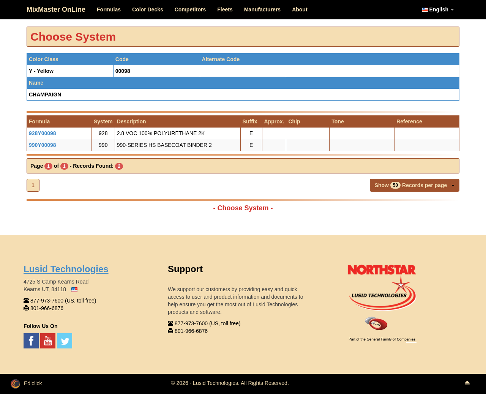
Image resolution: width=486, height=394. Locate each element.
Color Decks (147, 9)
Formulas (109, 9)
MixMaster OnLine (56, 9)
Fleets (224, 9)
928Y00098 (42, 133)
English (438, 9)
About (299, 9)
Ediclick (26, 383)
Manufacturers (262, 9)
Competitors (190, 9)
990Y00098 (42, 145)
